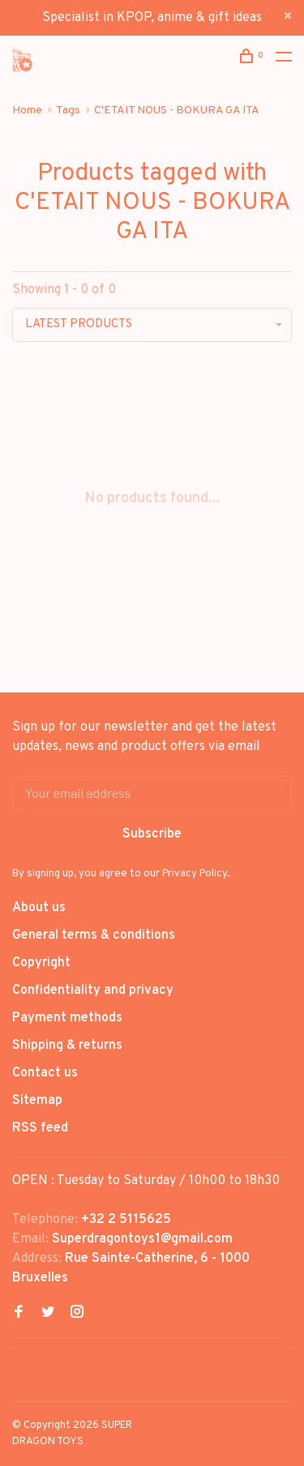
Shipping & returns (67, 1046)
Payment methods (67, 1018)
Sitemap (37, 1101)
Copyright (41, 963)
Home (27, 110)
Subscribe (152, 834)
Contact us (45, 1073)
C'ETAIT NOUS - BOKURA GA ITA (176, 110)
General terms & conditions (93, 935)
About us (39, 908)
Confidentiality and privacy (92, 990)
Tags (68, 110)
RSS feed (40, 1128)
